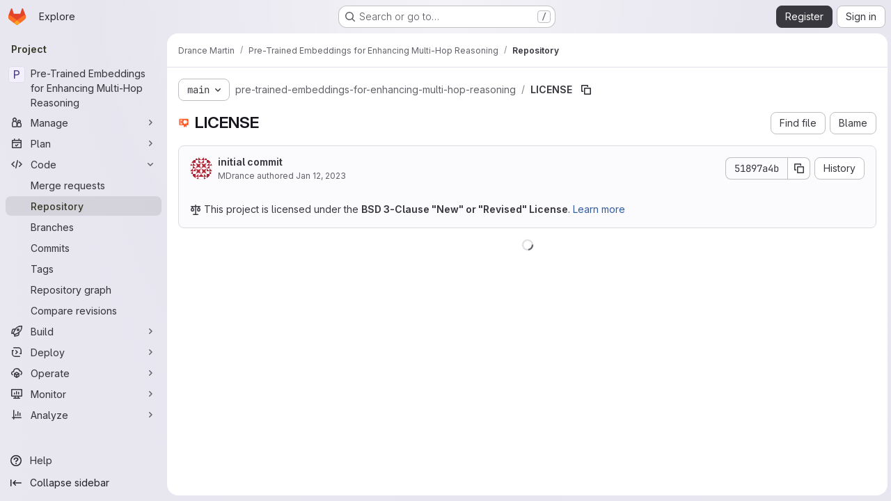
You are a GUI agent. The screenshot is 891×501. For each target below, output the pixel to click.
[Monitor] (83, 394)
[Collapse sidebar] (83, 483)
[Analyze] (83, 414)
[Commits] (83, 247)
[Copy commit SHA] (797, 168)
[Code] (83, 164)
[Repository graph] (83, 289)
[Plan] (83, 143)
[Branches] (83, 227)
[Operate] (83, 373)
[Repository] (83, 206)
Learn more (599, 209)
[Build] (83, 331)
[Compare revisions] (83, 310)
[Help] (83, 460)
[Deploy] (83, 352)
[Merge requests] (83, 185)
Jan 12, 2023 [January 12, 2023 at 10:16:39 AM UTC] (321, 175)
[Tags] (83, 268)
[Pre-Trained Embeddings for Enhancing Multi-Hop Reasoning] (83, 88)
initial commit (250, 162)
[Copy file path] (586, 90)
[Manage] (83, 122)
